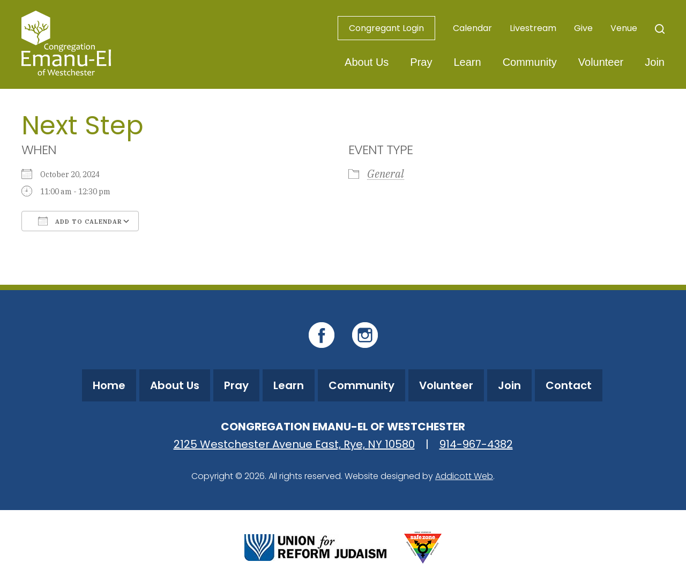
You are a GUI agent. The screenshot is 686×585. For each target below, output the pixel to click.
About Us (367, 62)
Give (583, 28)
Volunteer (601, 62)
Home (109, 385)
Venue (623, 28)
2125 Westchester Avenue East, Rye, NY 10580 (294, 444)
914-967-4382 (476, 444)
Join (655, 62)
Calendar (472, 28)
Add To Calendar (80, 221)
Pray (421, 62)
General (385, 173)
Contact (569, 385)
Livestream (533, 28)
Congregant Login (386, 28)
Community (530, 62)
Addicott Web (464, 476)
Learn (467, 62)
